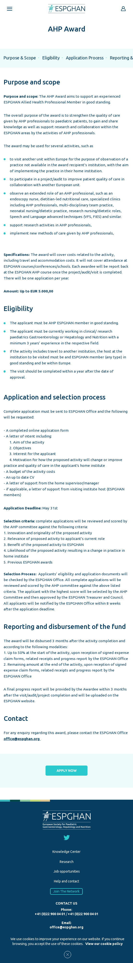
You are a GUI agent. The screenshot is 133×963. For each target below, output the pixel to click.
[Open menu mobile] (9, 8)
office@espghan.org (22, 739)
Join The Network (66, 891)
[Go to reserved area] (123, 9)
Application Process (85, 57)
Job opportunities (66, 871)
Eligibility (51, 57)
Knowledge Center (66, 852)
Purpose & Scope (19, 57)
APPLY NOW (67, 771)
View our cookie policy (104, 944)
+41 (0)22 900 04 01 (50, 914)
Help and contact (66, 881)
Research (67, 862)
